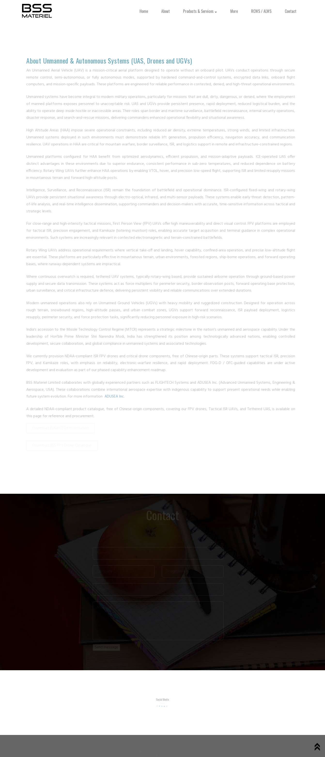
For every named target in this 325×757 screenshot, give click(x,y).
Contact (290, 11)
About (165, 11)
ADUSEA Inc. (113, 396)
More (234, 11)
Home (143, 11)
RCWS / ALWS (261, 11)
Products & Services (200, 11)
